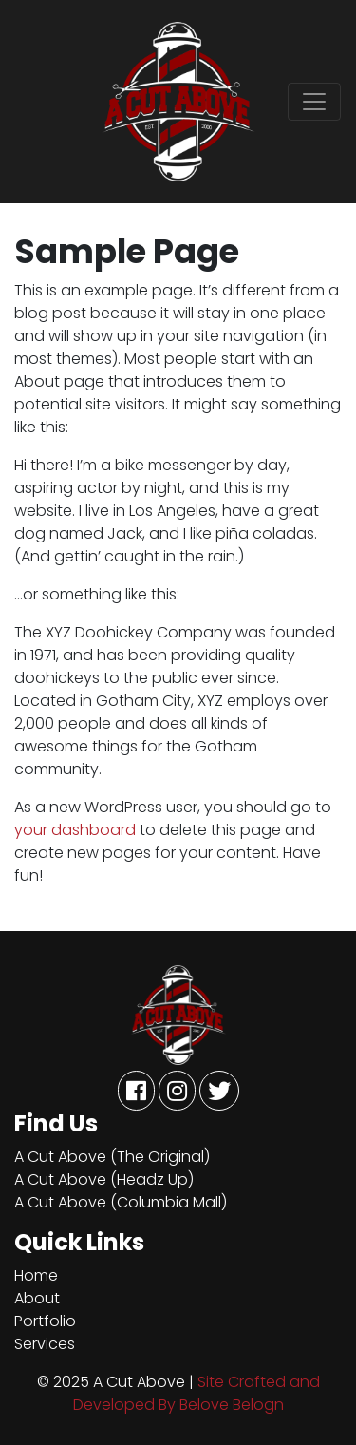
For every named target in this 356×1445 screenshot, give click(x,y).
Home (36, 1275)
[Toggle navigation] (314, 102)
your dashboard (75, 830)
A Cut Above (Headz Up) (104, 1179)
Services (44, 1344)
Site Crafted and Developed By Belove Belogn (196, 1393)
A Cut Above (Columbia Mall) (120, 1202)
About (37, 1298)
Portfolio (45, 1321)
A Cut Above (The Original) (112, 1157)
